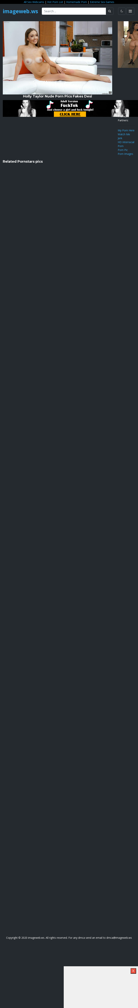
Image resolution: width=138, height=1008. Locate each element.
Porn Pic (123, 150)
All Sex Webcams (34, 2)
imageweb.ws (20, 11)
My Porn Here (126, 130)
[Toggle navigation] (130, 11)
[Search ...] (74, 11)
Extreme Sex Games (102, 2)
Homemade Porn (76, 2)
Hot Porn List (55, 2)
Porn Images (125, 154)
